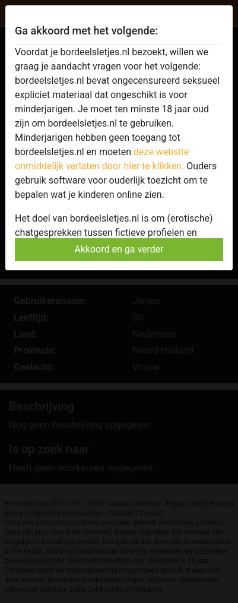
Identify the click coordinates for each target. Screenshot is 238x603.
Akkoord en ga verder (118, 249)
